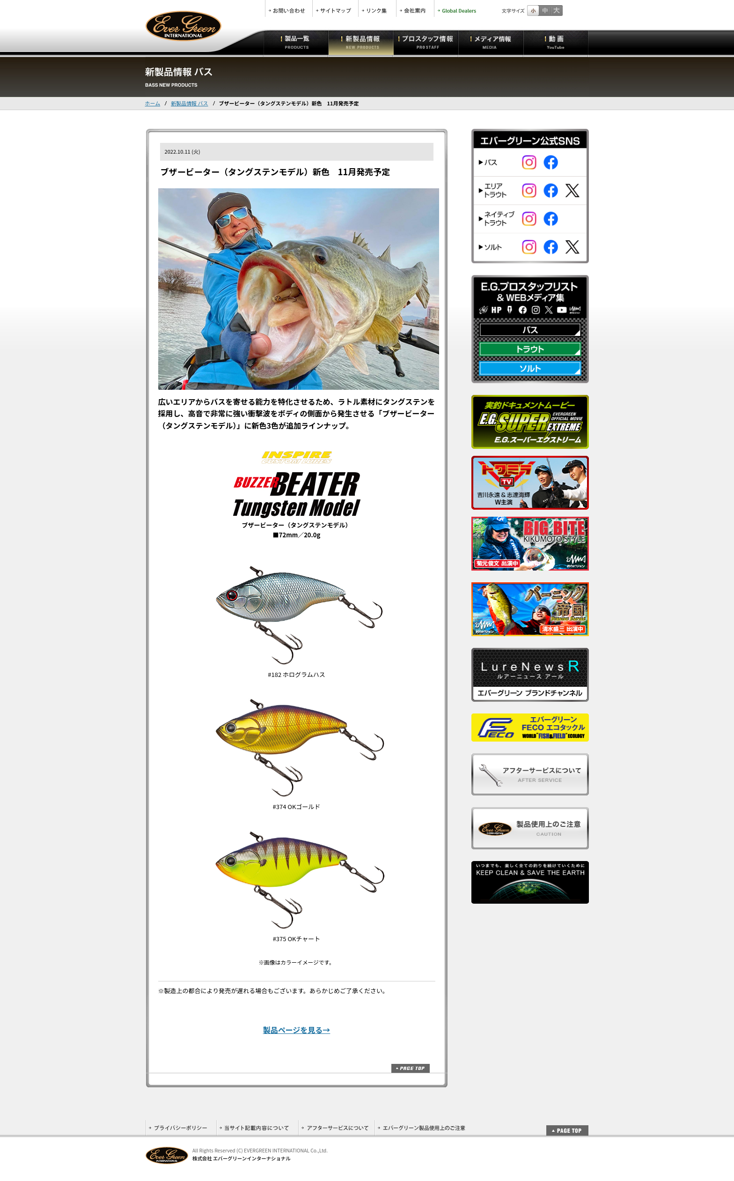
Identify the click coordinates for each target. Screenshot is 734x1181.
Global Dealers (457, 8)
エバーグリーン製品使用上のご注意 (421, 1128)
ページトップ (410, 1068)
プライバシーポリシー (181, 1128)
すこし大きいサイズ (544, 10)
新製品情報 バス (189, 103)
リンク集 (377, 8)
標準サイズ (533, 10)
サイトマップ (335, 8)
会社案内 (415, 8)
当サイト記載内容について (257, 1128)
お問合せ (288, 8)
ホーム (153, 103)
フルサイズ (556, 10)
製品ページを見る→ (296, 1029)
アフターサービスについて (336, 1128)
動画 (556, 42)
